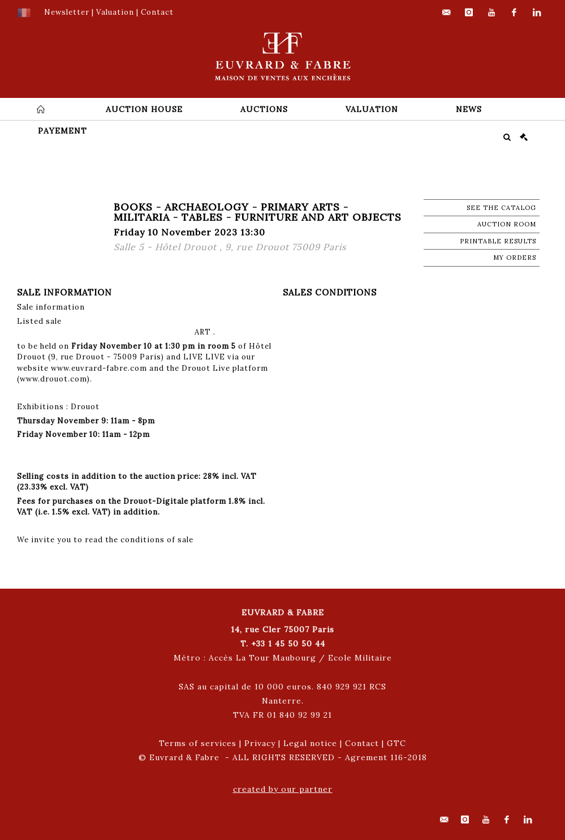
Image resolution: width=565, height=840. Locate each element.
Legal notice (310, 743)
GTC (396, 743)
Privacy (259, 743)
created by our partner (283, 789)
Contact (362, 743)
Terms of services (197, 743)
